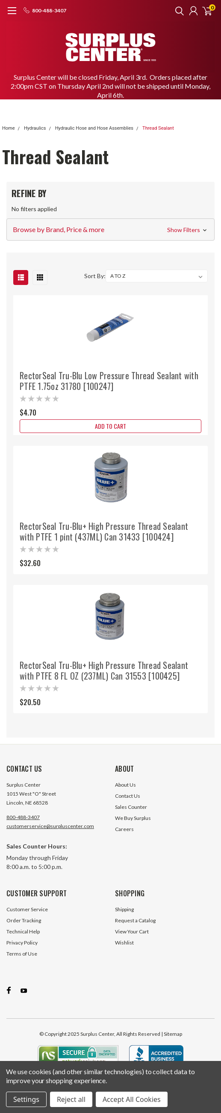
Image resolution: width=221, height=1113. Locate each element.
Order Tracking (23, 920)
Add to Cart (110, 425)
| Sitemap (171, 1034)
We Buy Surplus (133, 818)
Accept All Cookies (132, 1099)
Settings (26, 1099)
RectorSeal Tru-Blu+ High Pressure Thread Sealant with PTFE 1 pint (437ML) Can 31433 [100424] (104, 531)
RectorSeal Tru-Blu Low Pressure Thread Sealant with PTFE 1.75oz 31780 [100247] (109, 380)
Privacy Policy (22, 942)
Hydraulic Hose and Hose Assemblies (94, 128)
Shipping (124, 909)
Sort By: (95, 275)
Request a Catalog (135, 920)
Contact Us (127, 796)
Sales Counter (131, 807)
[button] (110, 229)
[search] (177, 10)
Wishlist (124, 942)
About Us (125, 785)
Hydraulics (35, 128)
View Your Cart (132, 931)
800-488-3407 (23, 817)
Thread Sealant (158, 128)
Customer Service (27, 909)
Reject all (71, 1099)
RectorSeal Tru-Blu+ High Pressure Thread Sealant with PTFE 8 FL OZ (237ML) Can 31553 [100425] (104, 670)
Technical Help (23, 931)
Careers (124, 829)
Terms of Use (21, 953)
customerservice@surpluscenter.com (50, 826)
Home (8, 128)
